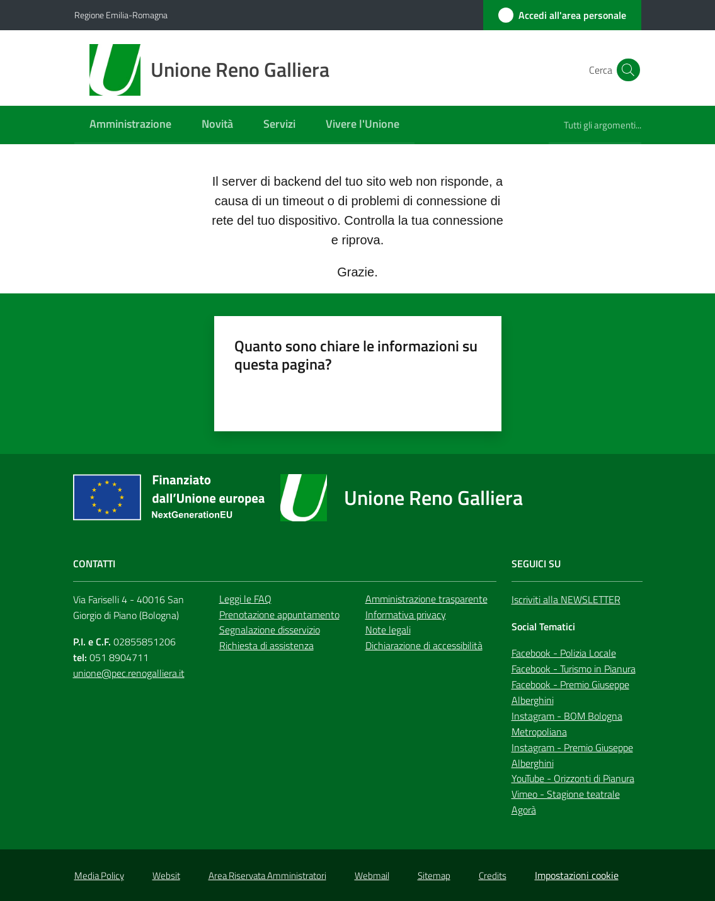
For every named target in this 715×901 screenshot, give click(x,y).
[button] (626, 70)
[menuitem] (130, 125)
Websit (166, 875)
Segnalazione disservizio (269, 629)
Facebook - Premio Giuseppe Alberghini (570, 692)
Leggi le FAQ (245, 598)
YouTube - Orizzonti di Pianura (573, 778)
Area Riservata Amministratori (267, 875)
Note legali (388, 629)
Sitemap (434, 875)
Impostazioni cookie (577, 875)
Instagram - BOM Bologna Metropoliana (567, 723)
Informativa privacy (405, 614)
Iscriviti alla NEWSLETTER (566, 599)
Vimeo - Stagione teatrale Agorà (566, 801)
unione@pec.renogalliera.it (129, 673)
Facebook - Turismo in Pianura (574, 668)
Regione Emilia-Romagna (121, 14)
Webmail (372, 875)
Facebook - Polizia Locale (564, 652)
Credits (492, 875)
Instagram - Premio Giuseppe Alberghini (572, 755)
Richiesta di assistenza (266, 645)
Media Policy (99, 875)
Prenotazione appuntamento (279, 614)
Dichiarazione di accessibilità (424, 645)
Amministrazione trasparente (426, 598)
